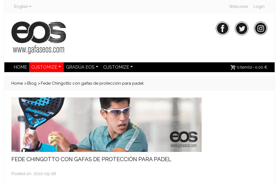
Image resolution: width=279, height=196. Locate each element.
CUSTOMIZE (46, 67)
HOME (20, 67)
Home (17, 83)
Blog (32, 83)
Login (259, 6)
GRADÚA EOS (82, 67)
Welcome (238, 6)
